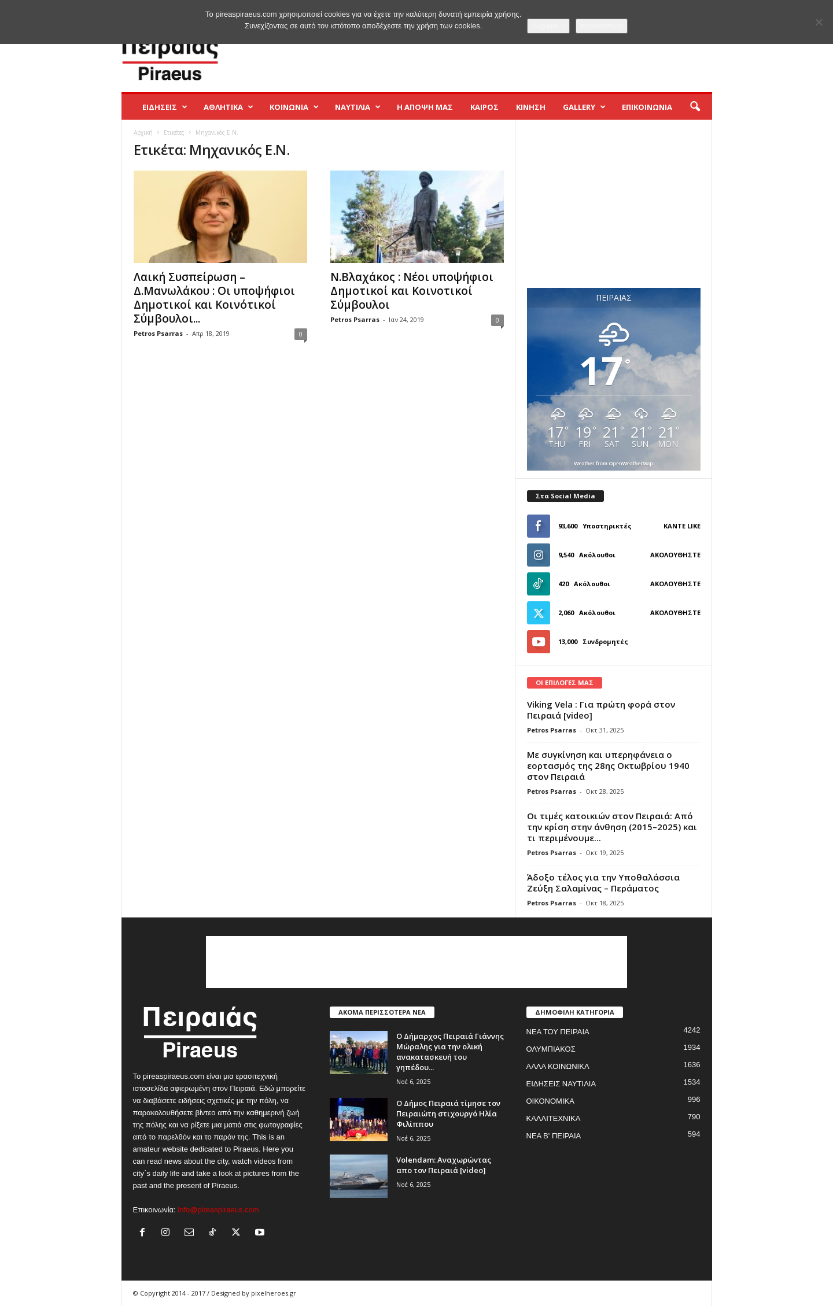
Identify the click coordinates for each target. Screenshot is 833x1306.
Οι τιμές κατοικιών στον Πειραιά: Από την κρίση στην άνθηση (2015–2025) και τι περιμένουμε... (612, 826)
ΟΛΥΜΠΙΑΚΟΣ (551, 1049)
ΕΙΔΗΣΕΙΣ (164, 107)
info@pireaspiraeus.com (218, 1209)
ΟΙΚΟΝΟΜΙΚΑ (550, 1101)
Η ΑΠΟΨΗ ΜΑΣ (425, 107)
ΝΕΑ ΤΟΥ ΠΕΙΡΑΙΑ (557, 1031)
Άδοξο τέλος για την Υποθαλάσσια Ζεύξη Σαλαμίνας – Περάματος (603, 882)
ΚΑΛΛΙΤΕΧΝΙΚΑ (553, 1118)
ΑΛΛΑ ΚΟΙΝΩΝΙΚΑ (557, 1066)
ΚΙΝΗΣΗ (530, 107)
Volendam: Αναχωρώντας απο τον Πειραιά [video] (443, 1165)
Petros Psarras (158, 333)
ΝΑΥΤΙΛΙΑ (358, 107)
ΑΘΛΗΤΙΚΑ (228, 107)
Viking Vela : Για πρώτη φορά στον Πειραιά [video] (601, 709)
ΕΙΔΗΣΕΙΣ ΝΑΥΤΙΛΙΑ (561, 1083)
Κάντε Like (682, 525)
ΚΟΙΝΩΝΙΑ (294, 107)
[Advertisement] (501, 54)
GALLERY (584, 107)
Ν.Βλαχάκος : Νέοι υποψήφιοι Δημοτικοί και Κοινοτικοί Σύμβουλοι (411, 290)
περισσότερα (601, 25)
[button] (694, 107)
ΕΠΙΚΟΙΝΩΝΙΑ (647, 107)
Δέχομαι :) (548, 25)
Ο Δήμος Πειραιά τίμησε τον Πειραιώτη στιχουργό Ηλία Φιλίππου (448, 1113)
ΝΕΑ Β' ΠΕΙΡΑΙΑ (553, 1135)
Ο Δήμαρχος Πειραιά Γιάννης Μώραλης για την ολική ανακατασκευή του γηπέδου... (450, 1051)
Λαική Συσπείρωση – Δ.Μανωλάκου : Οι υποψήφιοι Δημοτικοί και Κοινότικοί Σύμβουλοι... (214, 297)
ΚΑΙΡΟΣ (484, 107)
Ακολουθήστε (675, 554)
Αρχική (143, 132)
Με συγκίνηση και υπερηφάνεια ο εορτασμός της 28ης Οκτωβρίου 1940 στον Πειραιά (608, 765)
